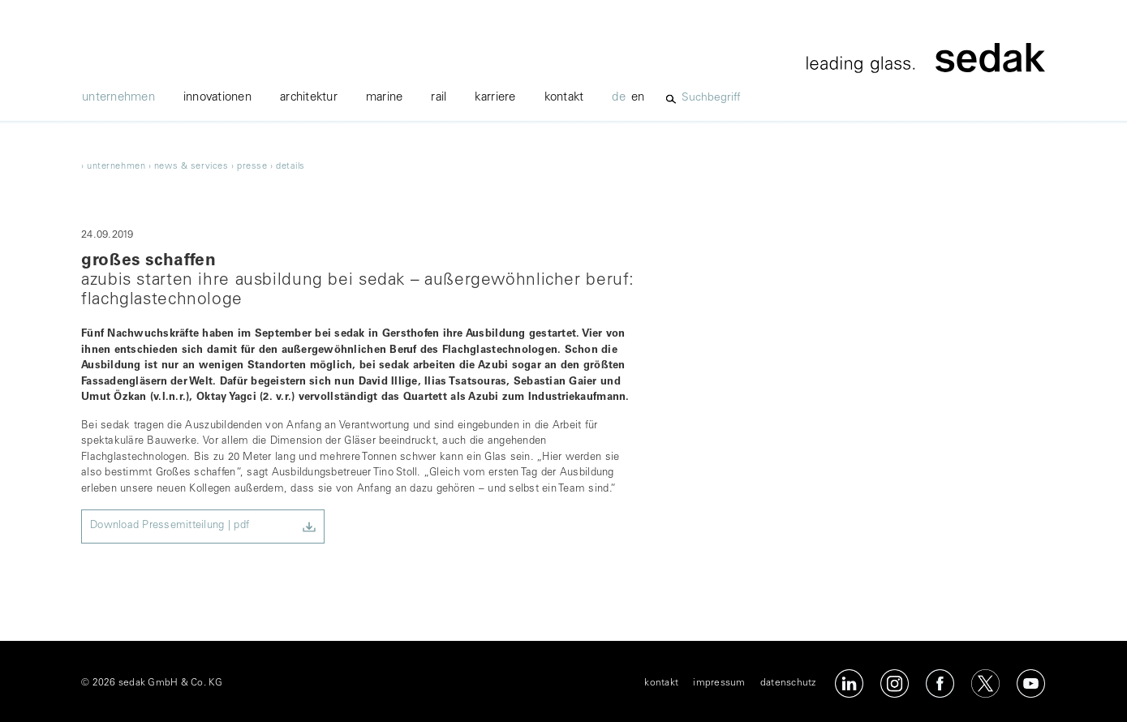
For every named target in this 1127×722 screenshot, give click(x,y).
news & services (191, 166)
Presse (252, 166)
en (638, 98)
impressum (719, 683)
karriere (495, 98)
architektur (309, 98)
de (619, 98)
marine (384, 98)
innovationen (217, 98)
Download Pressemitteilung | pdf (169, 526)
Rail (438, 98)
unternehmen (118, 98)
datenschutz (788, 683)
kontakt (564, 98)
